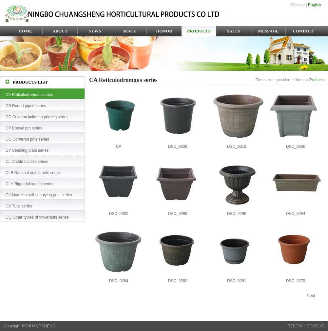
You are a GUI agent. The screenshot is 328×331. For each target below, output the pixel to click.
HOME (25, 31)
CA (119, 146)
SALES (233, 31)
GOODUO (315, 326)
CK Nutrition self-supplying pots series (39, 195)
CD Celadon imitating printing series (37, 117)
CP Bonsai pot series (24, 128)
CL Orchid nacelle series (27, 161)
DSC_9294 (295, 213)
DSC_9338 (177, 146)
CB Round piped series (26, 106)
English (314, 5)
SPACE (129, 31)
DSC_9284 (118, 281)
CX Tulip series (19, 206)
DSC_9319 (236, 146)
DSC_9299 (177, 213)
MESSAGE (268, 31)
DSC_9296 (236, 213)
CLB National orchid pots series (33, 172)
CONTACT (303, 31)
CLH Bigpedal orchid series (29, 184)
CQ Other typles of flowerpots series (37, 217)
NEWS (94, 31)
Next (311, 295)
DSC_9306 (295, 146)
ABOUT (60, 31)
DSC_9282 (177, 281)
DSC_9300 (118, 213)
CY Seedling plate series (27, 150)
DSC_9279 (295, 281)
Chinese (297, 5)
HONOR (164, 31)
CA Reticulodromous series (29, 94)
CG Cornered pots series (27, 139)
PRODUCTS (199, 31)
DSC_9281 (236, 281)
